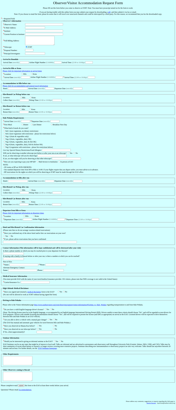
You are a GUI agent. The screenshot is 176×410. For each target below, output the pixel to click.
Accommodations (25, 395)
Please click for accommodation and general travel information (25, 88)
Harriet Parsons (151, 408)
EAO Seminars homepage (47, 350)
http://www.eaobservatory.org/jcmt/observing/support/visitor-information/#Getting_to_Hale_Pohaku (70, 306)
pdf (109, 12)
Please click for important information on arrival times (22, 73)
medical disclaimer (34, 294)
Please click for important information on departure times (23, 215)
